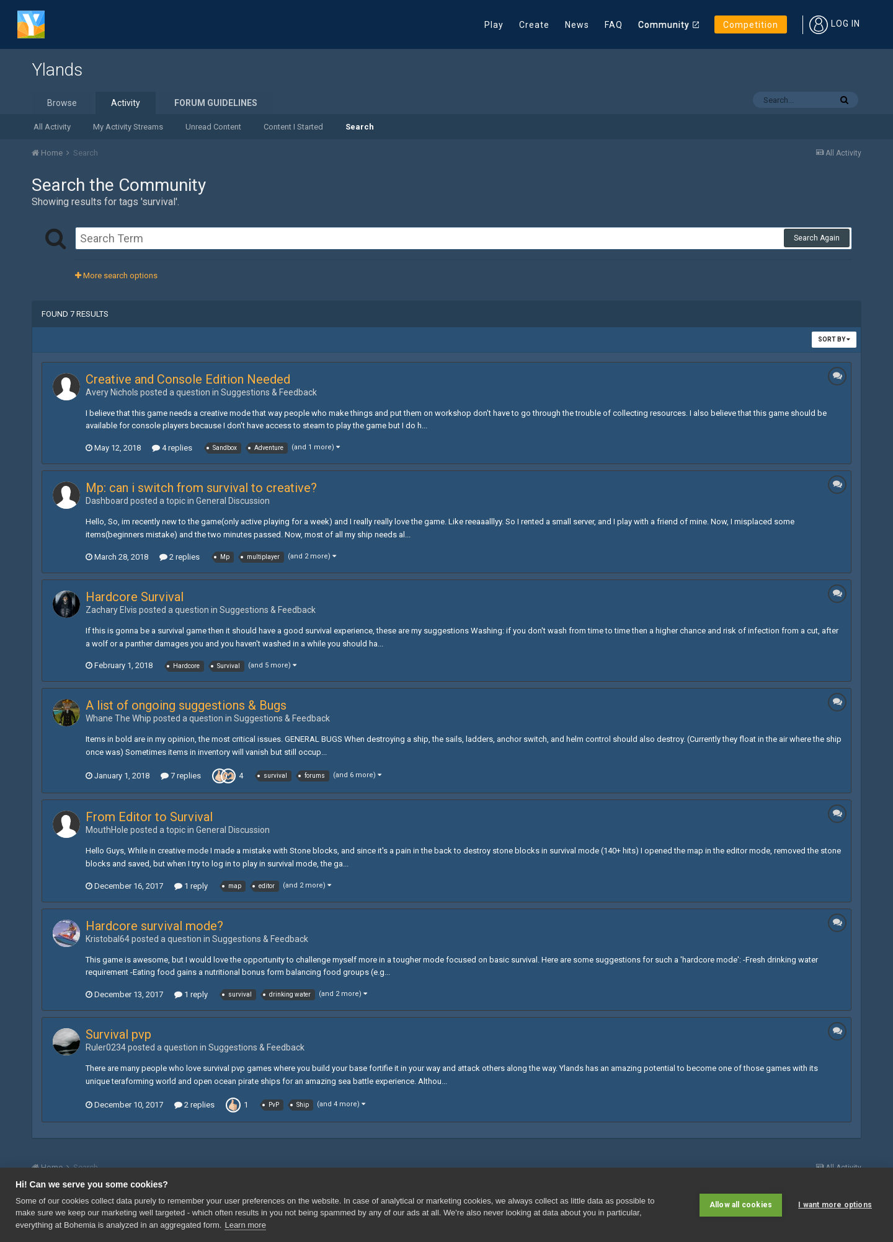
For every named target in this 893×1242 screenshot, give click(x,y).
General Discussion (233, 501)
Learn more (244, 1225)
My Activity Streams (128, 126)
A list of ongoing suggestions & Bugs (186, 705)
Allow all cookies (740, 1204)
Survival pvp (118, 1034)
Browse (62, 103)
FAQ (614, 25)
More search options (116, 275)
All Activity (52, 126)
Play (494, 25)
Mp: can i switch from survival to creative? (201, 487)
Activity (125, 103)
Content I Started (293, 126)
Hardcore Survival (135, 596)
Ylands (57, 69)
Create (534, 25)
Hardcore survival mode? (154, 925)
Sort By (834, 339)
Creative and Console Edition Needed (188, 379)
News (577, 25)
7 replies (181, 775)
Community (664, 25)
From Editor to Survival (149, 816)
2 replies (179, 557)
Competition (750, 25)
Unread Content (213, 126)
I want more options (835, 1204)
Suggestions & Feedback (269, 392)
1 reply (191, 886)
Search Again (817, 238)
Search (359, 126)
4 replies (172, 447)
